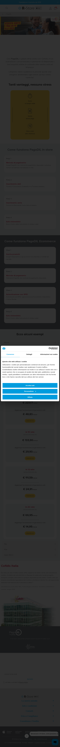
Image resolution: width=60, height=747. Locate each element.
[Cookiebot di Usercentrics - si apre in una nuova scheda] (49, 348)
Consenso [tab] (10, 354)
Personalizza (30, 391)
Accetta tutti (30, 385)
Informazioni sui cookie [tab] (49, 354)
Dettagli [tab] (29, 354)
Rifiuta (30, 397)
